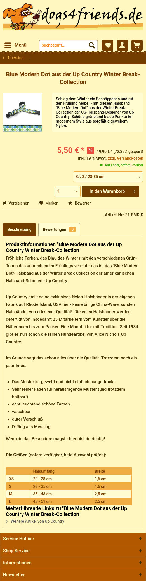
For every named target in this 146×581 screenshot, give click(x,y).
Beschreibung (19, 229)
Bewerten (79, 203)
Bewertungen (59, 229)
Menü (15, 44)
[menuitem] (15, 45)
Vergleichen (16, 203)
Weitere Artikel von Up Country (35, 521)
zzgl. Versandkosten (125, 158)
